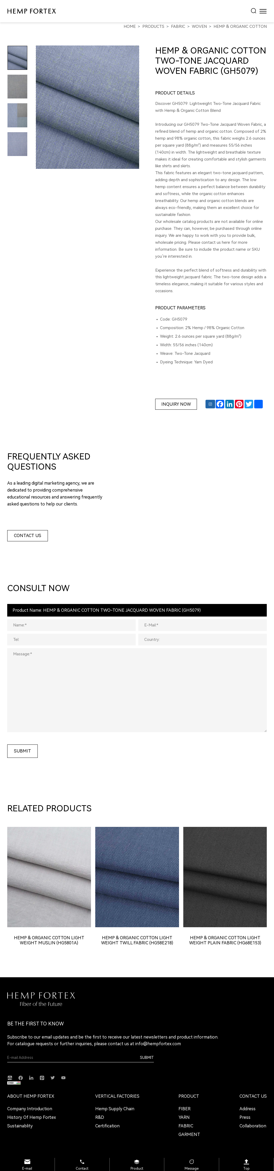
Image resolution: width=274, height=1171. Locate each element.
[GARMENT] (189, 1134)
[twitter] (52, 1077)
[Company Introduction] (31, 1109)
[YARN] (189, 1117)
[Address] (253, 1109)
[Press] (253, 1117)
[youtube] (63, 1077)
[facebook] (20, 1077)
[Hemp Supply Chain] (117, 1109)
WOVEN (199, 26)
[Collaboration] (253, 1126)
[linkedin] (31, 1077)
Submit (147, 1057)
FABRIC (178, 26)
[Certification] (117, 1126)
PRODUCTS (153, 26)
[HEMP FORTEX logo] (31, 11)
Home (130, 26)
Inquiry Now (176, 404)
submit (22, 751)
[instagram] (10, 1077)
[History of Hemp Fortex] (31, 1117)
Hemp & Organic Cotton (240, 26)
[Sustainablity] (31, 1126)
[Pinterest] (42, 1077)
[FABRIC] (189, 1126)
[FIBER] (189, 1109)
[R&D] (117, 1117)
